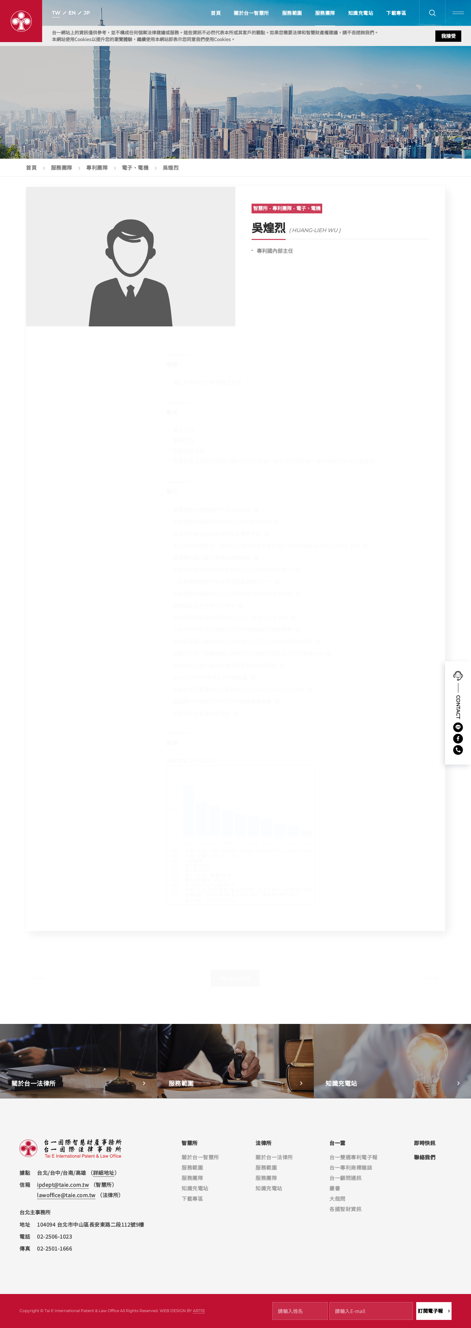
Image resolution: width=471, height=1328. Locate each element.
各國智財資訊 (345, 1209)
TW (56, 13)
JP (87, 13)
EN (72, 13)
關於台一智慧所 (251, 12)
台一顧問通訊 (345, 1178)
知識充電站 (360, 12)
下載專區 (396, 12)
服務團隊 (325, 12)
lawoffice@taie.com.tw (66, 1195)
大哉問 (337, 1198)
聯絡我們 (424, 1157)
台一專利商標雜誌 (350, 1167)
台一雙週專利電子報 (353, 1157)
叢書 (334, 1188)
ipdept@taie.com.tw (63, 1184)
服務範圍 (292, 12)
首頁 (216, 12)
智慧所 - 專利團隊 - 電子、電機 (287, 213)
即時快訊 (424, 1143)
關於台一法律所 (274, 1157)
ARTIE (199, 1310)
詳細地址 (103, 1172)
